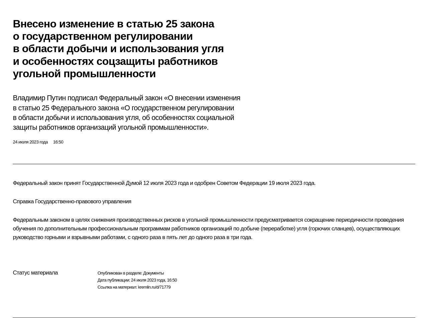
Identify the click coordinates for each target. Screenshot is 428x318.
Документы (153, 273)
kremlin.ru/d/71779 (154, 287)
